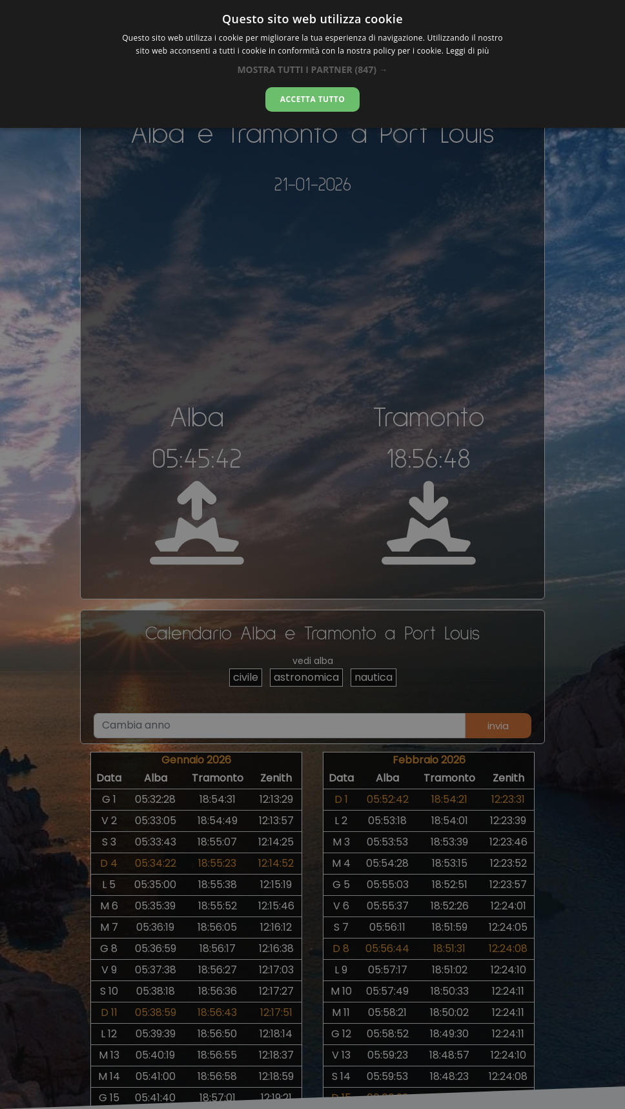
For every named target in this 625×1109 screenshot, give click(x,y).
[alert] (312, 554)
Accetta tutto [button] (312, 99)
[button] (312, 69)
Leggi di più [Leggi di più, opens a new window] (467, 50)
